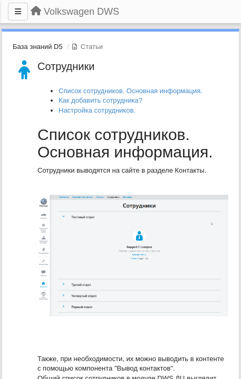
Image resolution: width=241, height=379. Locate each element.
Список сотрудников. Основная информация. (131, 91)
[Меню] (18, 12)
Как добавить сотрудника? (100, 100)
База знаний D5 (38, 47)
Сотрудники (65, 66)
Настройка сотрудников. (97, 110)
